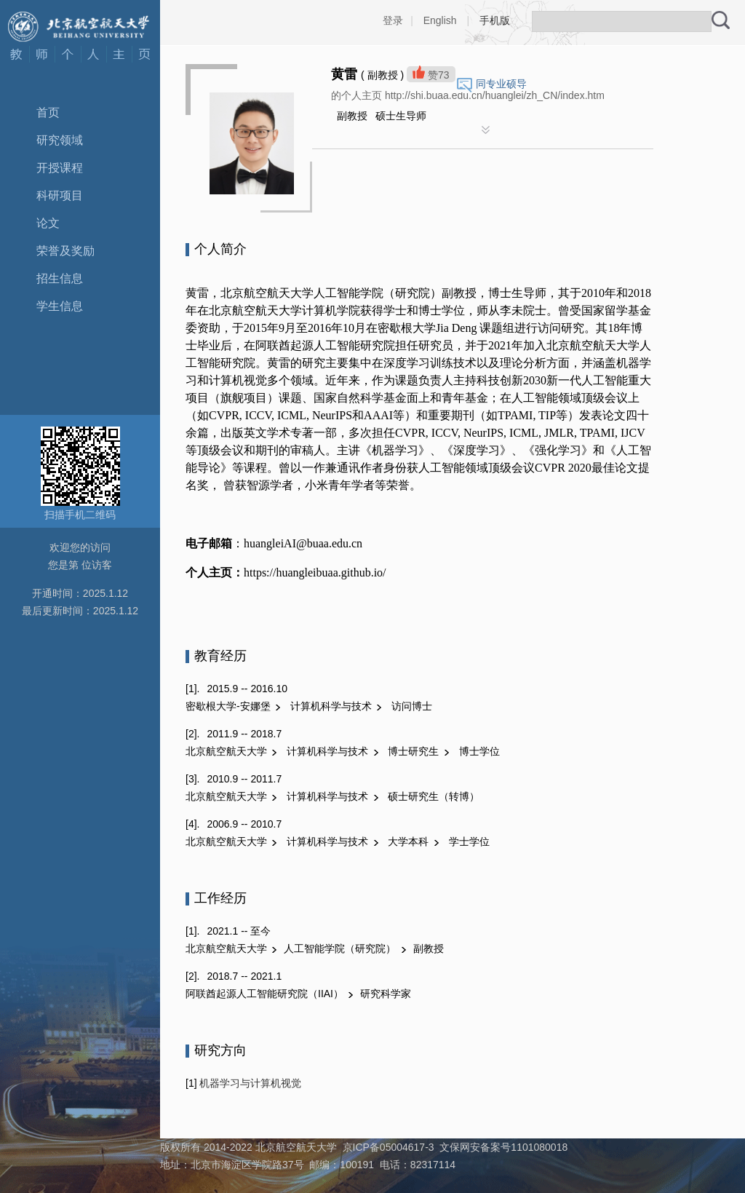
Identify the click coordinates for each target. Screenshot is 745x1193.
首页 (48, 112)
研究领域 (59, 140)
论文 (48, 223)
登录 (393, 20)
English (440, 20)
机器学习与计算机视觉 (249, 1083)
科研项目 (59, 195)
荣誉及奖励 (65, 251)
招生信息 (59, 278)
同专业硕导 (501, 84)
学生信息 (59, 306)
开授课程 (59, 168)
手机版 (494, 20)
